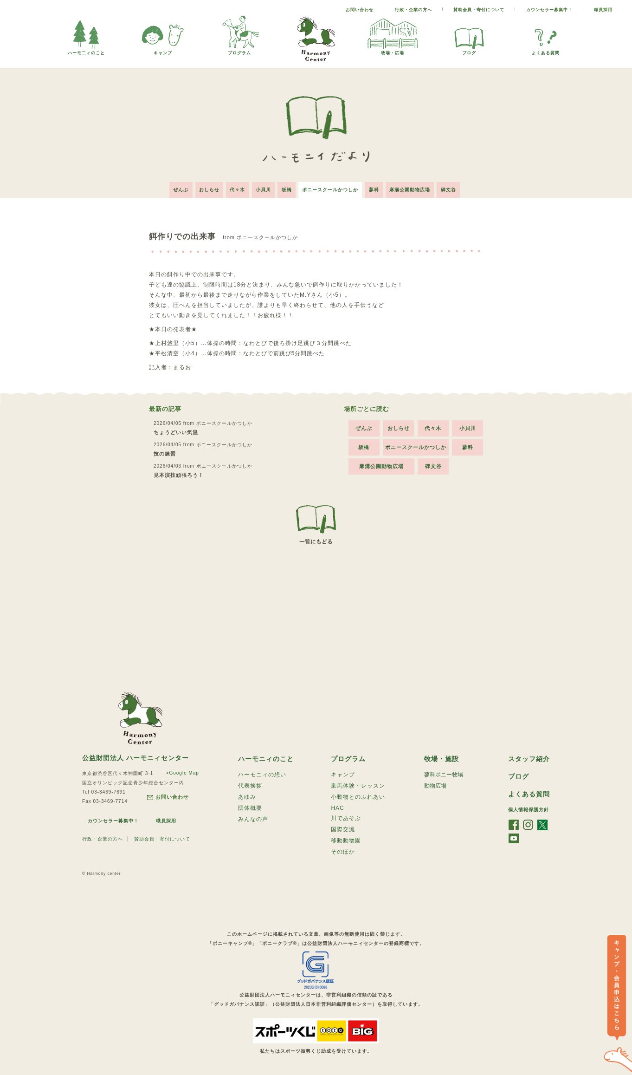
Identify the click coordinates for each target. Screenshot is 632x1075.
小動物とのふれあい (358, 797)
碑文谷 (455, 187)
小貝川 (262, 187)
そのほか (343, 853)
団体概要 (250, 808)
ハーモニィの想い (262, 773)
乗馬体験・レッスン (358, 785)
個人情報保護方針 (528, 809)
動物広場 (435, 785)
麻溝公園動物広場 (414, 187)
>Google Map (181, 771)
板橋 (287, 187)
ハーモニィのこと (266, 757)
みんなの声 (253, 820)
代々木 (234, 187)
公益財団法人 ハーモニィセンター (135, 756)
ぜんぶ (174, 187)
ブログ (469, 50)
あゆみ (247, 797)
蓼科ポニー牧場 (443, 773)
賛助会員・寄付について (478, 9)
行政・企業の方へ (413, 9)
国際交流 (343, 830)
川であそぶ (346, 818)
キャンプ (162, 50)
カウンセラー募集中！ (549, 9)
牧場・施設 (441, 757)
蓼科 (377, 187)
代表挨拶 (250, 785)
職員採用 (603, 9)
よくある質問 (545, 50)
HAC (337, 808)
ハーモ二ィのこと (86, 50)
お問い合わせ (360, 9)
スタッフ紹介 (529, 757)
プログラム (239, 50)
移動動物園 (346, 842)
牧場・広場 (392, 50)
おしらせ (204, 187)
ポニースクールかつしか (332, 187)
